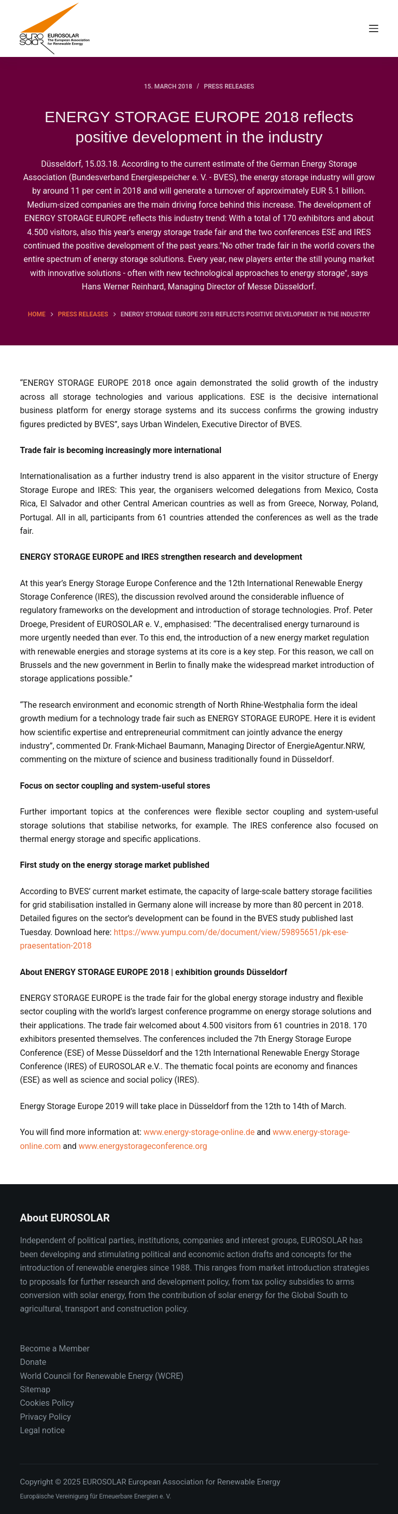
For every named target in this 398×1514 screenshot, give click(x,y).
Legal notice (42, 1430)
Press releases (229, 86)
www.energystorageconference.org (143, 1146)
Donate (33, 1362)
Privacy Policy (45, 1417)
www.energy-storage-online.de (199, 1132)
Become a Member (54, 1348)
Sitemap (35, 1389)
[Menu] (373, 28)
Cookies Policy (47, 1403)
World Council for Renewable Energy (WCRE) (101, 1376)
